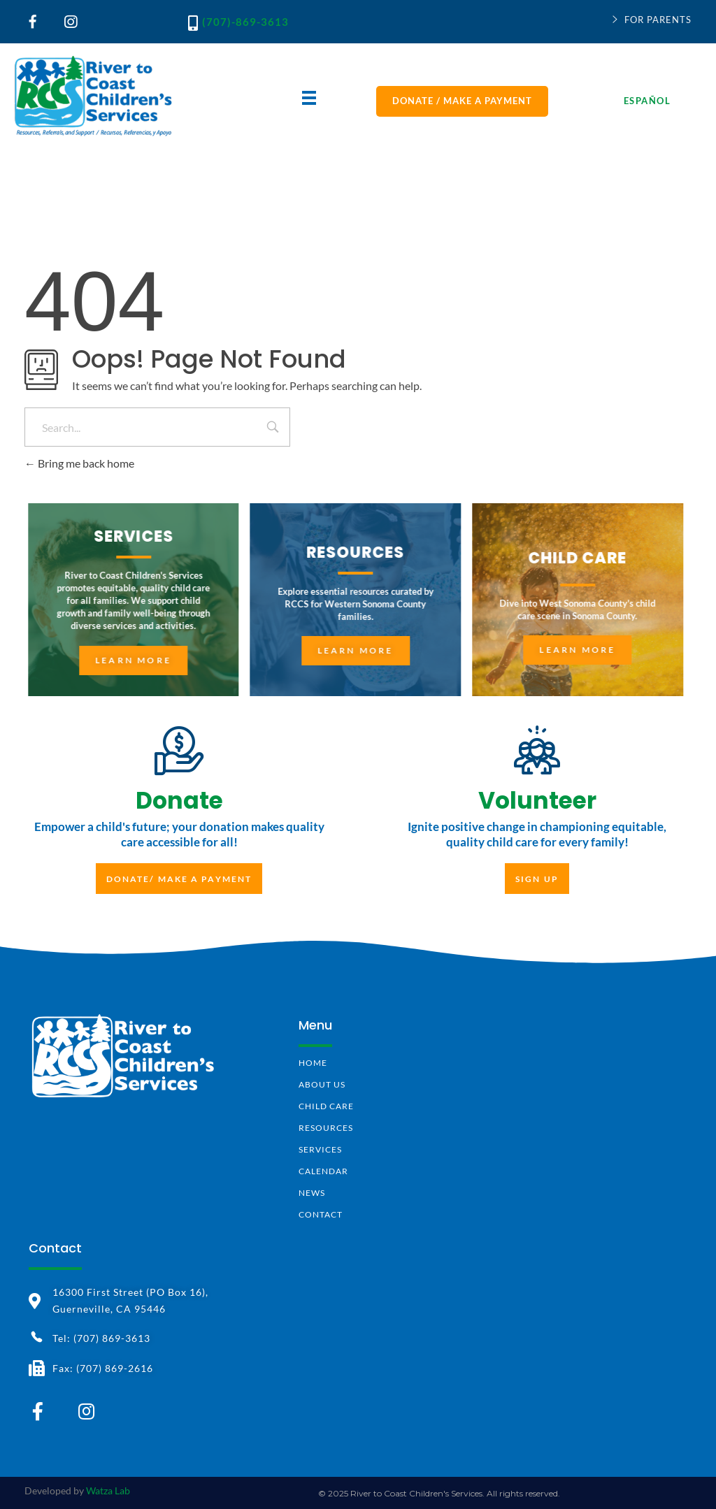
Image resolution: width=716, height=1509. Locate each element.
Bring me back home (79, 463)
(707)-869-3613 (245, 21)
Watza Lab (108, 1490)
